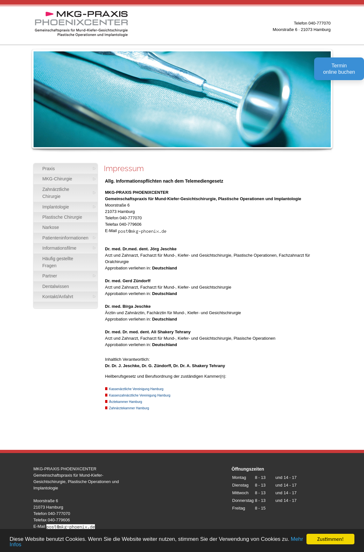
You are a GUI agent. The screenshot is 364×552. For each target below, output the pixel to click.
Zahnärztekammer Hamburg (127, 408)
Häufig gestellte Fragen (58, 262)
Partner (50, 275)
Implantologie (56, 206)
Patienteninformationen (66, 237)
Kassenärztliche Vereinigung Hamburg (134, 389)
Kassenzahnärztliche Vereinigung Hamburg (138, 395)
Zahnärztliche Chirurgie (56, 193)
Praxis (49, 168)
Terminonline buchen (339, 69)
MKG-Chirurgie (57, 178)
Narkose (51, 227)
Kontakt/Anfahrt (58, 296)
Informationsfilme (60, 248)
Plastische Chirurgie (62, 217)
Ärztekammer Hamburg (123, 402)
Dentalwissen (56, 286)
